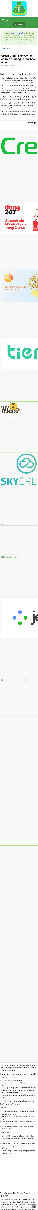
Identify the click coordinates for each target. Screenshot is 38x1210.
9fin (3, 1009)
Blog (8, 48)
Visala (4, 1016)
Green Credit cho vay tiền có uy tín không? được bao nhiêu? (18, 59)
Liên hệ (5, 1162)
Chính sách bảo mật (9, 1164)
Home (3, 48)
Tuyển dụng (6, 1167)
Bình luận (13, 65)
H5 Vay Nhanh (19, 24)
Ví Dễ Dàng (5, 1007)
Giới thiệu (6, 1159)
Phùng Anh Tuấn (10, 1027)
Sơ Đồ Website (7, 1170)
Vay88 (4, 1014)
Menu (6, 20)
